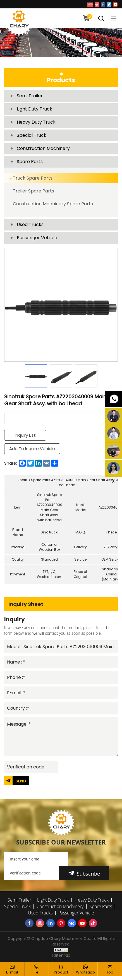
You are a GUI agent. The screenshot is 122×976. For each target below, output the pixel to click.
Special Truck (31, 135)
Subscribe (88, 873)
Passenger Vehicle (37, 237)
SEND (20, 781)
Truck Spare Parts (32, 178)
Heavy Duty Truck (36, 122)
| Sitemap (61, 955)
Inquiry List (25, 435)
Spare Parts (30, 161)
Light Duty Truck (34, 109)
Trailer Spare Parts (33, 191)
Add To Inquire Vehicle (32, 448)
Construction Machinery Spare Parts (53, 204)
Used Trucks (30, 224)
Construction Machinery (43, 148)
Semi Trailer (30, 96)
